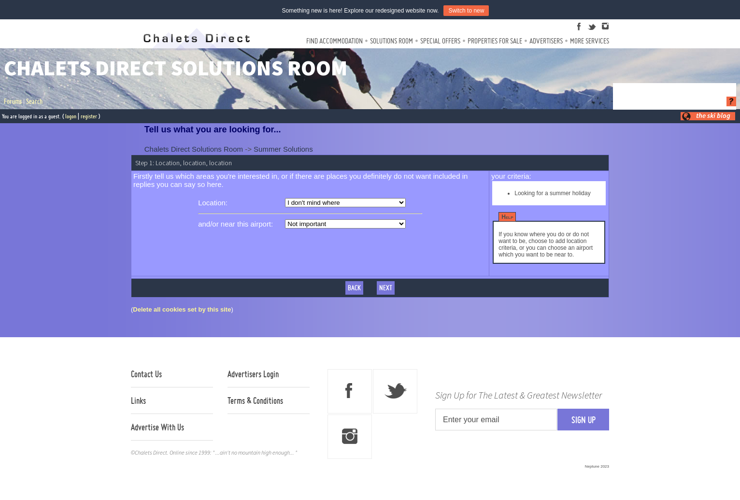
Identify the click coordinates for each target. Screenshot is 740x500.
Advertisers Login (253, 374)
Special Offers (440, 40)
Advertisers (546, 40)
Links (138, 400)
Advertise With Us (157, 427)
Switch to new (466, 10)
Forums (13, 101)
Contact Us (146, 374)
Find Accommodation (334, 40)
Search (34, 101)
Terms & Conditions (255, 400)
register (89, 116)
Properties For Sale (495, 40)
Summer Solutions (283, 149)
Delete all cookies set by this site (182, 309)
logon (70, 116)
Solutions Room (391, 40)
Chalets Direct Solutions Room (193, 149)
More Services (589, 40)
